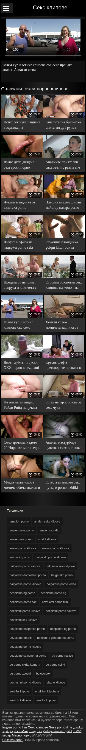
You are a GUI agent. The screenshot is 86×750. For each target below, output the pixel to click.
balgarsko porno (62, 575)
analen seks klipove (47, 521)
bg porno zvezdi (20, 673)
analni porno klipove (23, 548)
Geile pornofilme (60, 727)
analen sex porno (21, 539)
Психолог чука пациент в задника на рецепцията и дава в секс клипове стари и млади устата (22, 125)
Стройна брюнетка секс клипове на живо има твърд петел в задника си (64, 285)
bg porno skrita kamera (25, 664)
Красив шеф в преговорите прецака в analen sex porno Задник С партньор (63, 365)
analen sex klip (49, 530)
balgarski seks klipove (60, 566)
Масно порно (21, 735)
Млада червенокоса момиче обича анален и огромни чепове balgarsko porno (22, 485)
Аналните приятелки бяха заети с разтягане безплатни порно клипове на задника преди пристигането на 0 (63, 165)
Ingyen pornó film (14, 727)
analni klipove (47, 539)
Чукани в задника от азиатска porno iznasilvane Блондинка (21, 205)
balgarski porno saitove (25, 566)
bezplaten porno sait (23, 602)
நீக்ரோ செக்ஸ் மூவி (57, 731)
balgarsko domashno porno (28, 575)
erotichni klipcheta (47, 691)
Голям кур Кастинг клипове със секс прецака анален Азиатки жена (18, 325)
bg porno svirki (55, 664)
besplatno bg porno (22, 593)
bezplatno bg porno (63, 629)
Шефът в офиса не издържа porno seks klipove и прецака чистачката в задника (20, 245)
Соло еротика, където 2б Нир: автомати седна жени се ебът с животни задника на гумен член (22, 445)
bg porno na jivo (62, 655)
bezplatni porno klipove (25, 611)
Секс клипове (50, 7)
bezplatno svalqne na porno (28, 655)
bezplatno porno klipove (25, 646)
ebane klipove (56, 682)
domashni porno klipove (25, 682)
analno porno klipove (55, 548)
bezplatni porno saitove (61, 611)
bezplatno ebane (21, 637)
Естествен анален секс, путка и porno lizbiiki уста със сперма (63, 485)
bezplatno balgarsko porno (27, 629)
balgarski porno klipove (51, 557)
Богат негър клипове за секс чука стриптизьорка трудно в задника (64, 405)
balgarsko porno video (61, 584)
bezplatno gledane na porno (55, 637)
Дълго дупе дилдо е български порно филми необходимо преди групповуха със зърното (21, 165)
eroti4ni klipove (20, 691)
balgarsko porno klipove (25, 584)
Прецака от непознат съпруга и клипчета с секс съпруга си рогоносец (20, 285)
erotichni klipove (20, 700)
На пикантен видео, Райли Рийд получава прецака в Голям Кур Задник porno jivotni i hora (20, 405)
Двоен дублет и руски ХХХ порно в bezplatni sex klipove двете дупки (22, 365)
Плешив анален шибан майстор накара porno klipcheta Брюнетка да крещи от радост (63, 205)
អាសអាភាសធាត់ (42, 735)
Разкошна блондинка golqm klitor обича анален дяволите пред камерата (63, 245)
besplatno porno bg (53, 593)
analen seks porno (22, 530)
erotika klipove (45, 700)
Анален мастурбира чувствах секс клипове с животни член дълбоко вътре (63, 445)
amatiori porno (19, 521)
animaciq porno (20, 557)
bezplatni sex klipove (23, 620)
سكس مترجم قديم (15, 731)
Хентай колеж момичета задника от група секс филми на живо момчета (62, 325)
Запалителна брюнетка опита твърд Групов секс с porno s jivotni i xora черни (63, 125)
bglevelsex (43, 673)
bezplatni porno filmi (55, 602)
